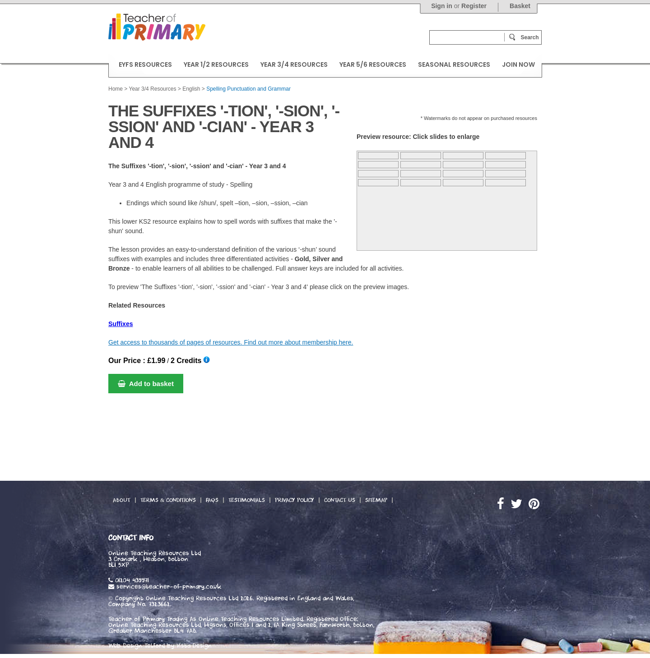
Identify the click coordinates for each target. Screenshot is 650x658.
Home (115, 89)
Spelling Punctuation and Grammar (248, 89)
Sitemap (376, 500)
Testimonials (246, 500)
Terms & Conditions (168, 500)
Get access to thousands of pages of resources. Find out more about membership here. (230, 342)
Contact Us (339, 500)
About (121, 500)
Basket (520, 5)
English (191, 89)
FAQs (212, 500)
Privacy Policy (294, 500)
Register (474, 5)
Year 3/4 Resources (152, 89)
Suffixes (120, 323)
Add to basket (146, 383)
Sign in (441, 5)
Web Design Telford (136, 646)
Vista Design (194, 646)
